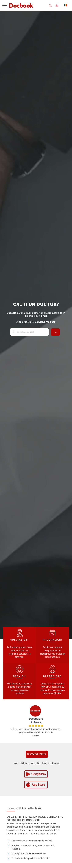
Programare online (36, 754)
